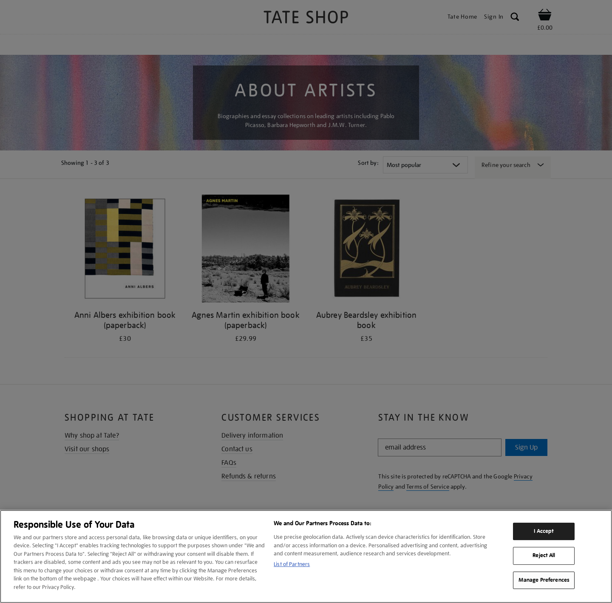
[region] (306, 556)
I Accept (544, 531)
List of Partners (292, 564)
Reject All (544, 555)
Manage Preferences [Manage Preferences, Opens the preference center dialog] (544, 580)
